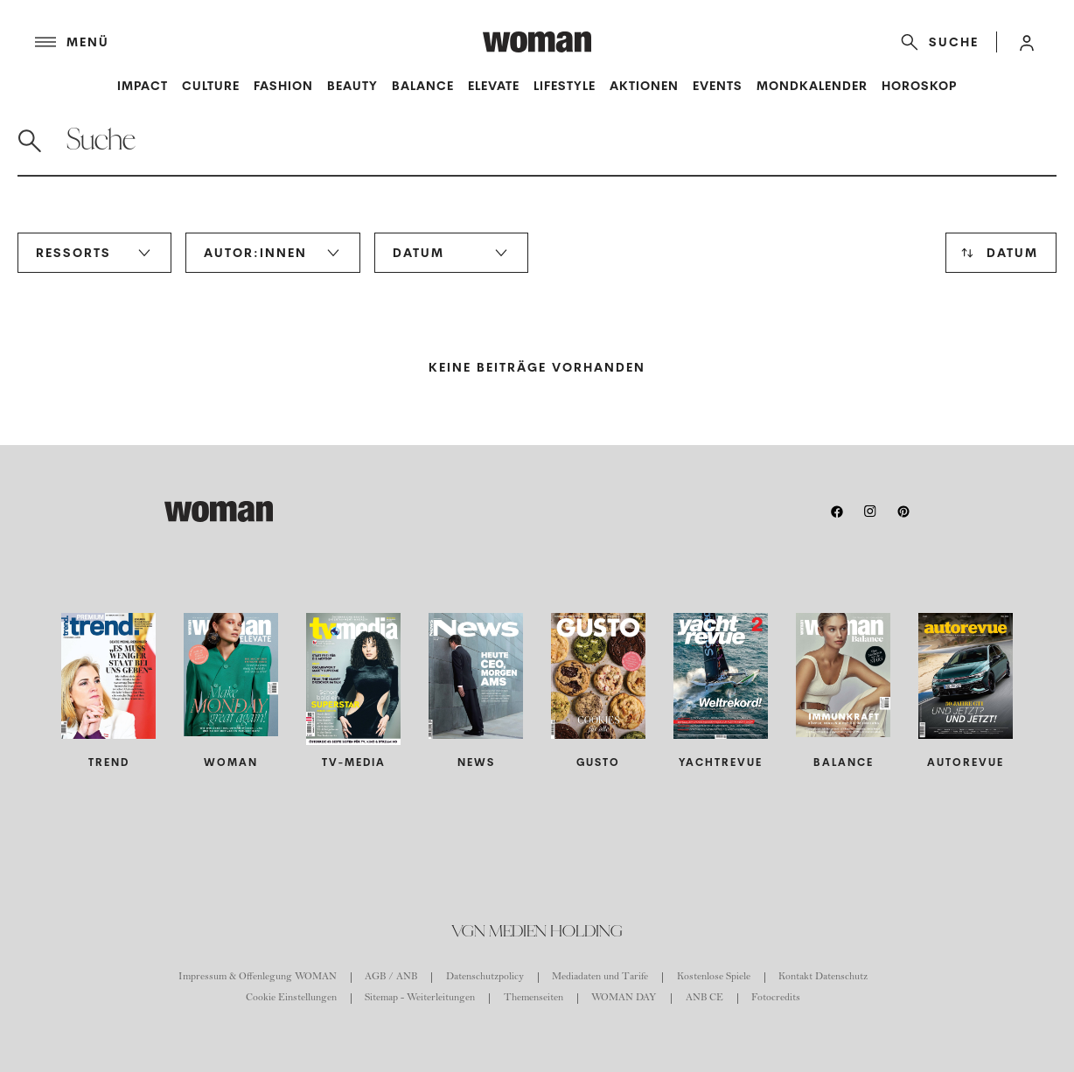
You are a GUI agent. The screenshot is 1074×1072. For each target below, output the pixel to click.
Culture (211, 86)
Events (718, 86)
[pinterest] (903, 511)
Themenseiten (533, 998)
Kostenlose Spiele (713, 977)
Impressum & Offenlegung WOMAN (257, 977)
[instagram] (870, 511)
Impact (142, 86)
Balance (423, 86)
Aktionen (644, 86)
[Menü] (259, 41)
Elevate (494, 86)
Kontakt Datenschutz (823, 977)
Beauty (352, 86)
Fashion (283, 86)
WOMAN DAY (624, 998)
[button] (1027, 42)
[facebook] (837, 511)
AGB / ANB (391, 977)
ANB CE (704, 998)
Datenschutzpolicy (485, 977)
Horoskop (919, 86)
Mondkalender (812, 86)
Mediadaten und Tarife (600, 977)
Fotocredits (775, 998)
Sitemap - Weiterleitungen (420, 998)
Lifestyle (565, 86)
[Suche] (936, 42)
